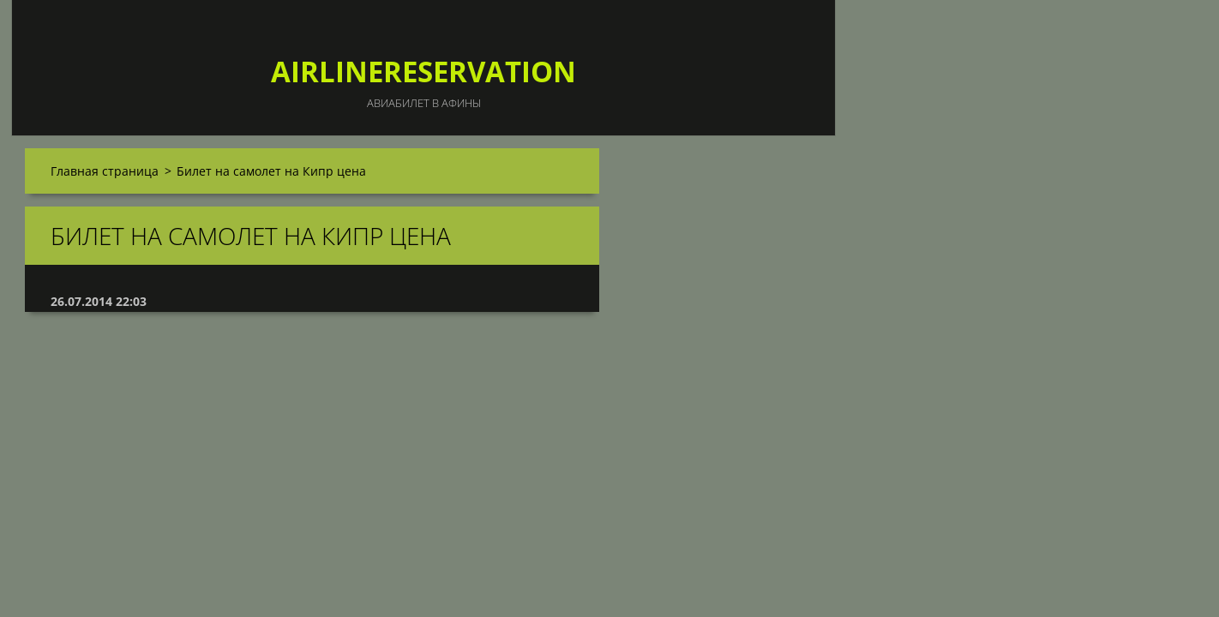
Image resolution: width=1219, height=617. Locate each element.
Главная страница (105, 171)
